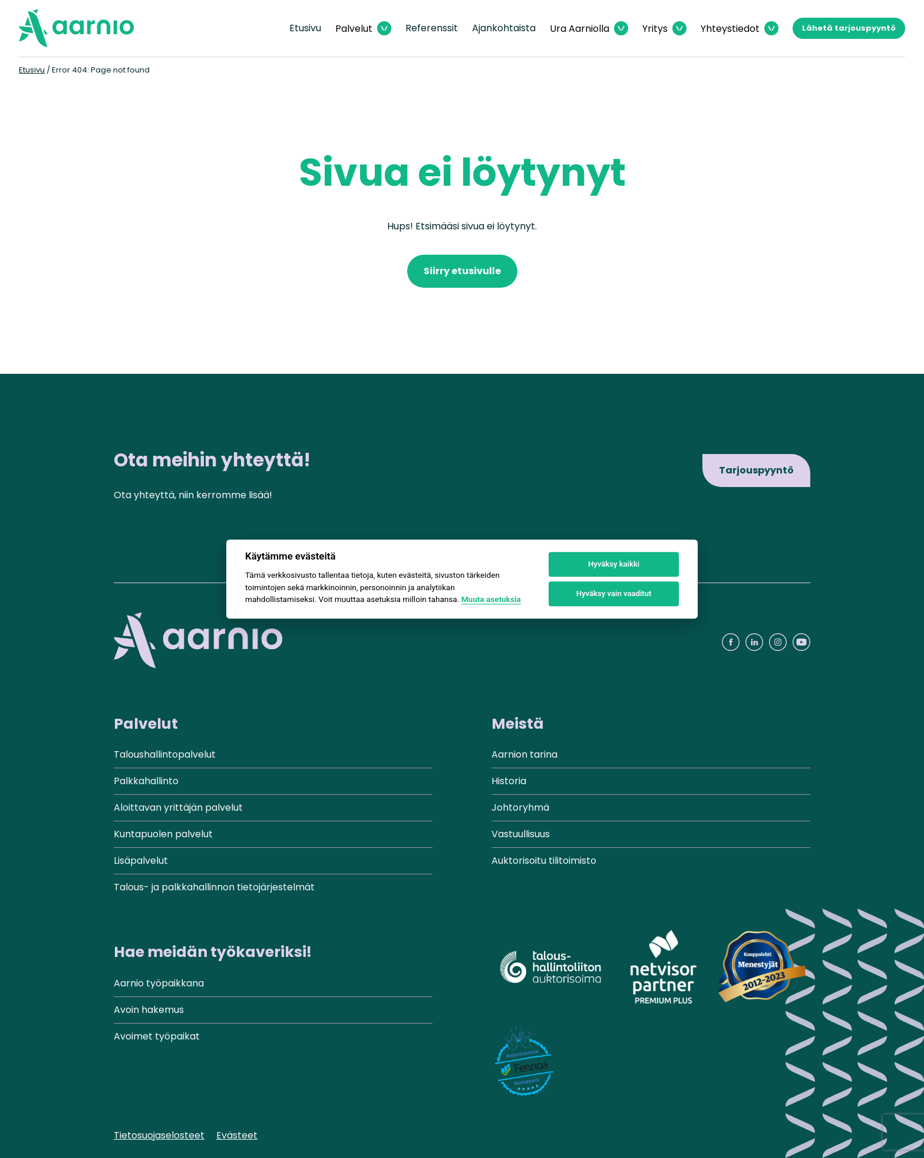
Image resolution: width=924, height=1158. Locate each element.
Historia (508, 781)
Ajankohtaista (504, 28)
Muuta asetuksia (491, 599)
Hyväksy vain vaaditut (614, 593)
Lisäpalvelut (141, 860)
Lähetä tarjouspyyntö (849, 28)
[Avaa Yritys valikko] (664, 28)
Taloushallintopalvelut (165, 754)
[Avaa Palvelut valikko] (363, 28)
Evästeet (237, 1135)
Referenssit (431, 28)
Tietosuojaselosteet (159, 1135)
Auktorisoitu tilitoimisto (543, 860)
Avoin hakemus (149, 1009)
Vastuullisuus (520, 834)
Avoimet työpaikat (157, 1036)
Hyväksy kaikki (613, 564)
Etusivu (305, 28)
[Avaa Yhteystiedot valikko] (739, 28)
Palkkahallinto (146, 781)
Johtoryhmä (520, 807)
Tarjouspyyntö (756, 470)
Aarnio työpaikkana (159, 983)
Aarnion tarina (524, 754)
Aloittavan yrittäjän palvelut (178, 807)
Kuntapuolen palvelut (163, 834)
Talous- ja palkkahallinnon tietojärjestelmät (214, 887)
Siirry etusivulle (462, 271)
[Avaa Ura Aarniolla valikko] (589, 28)
